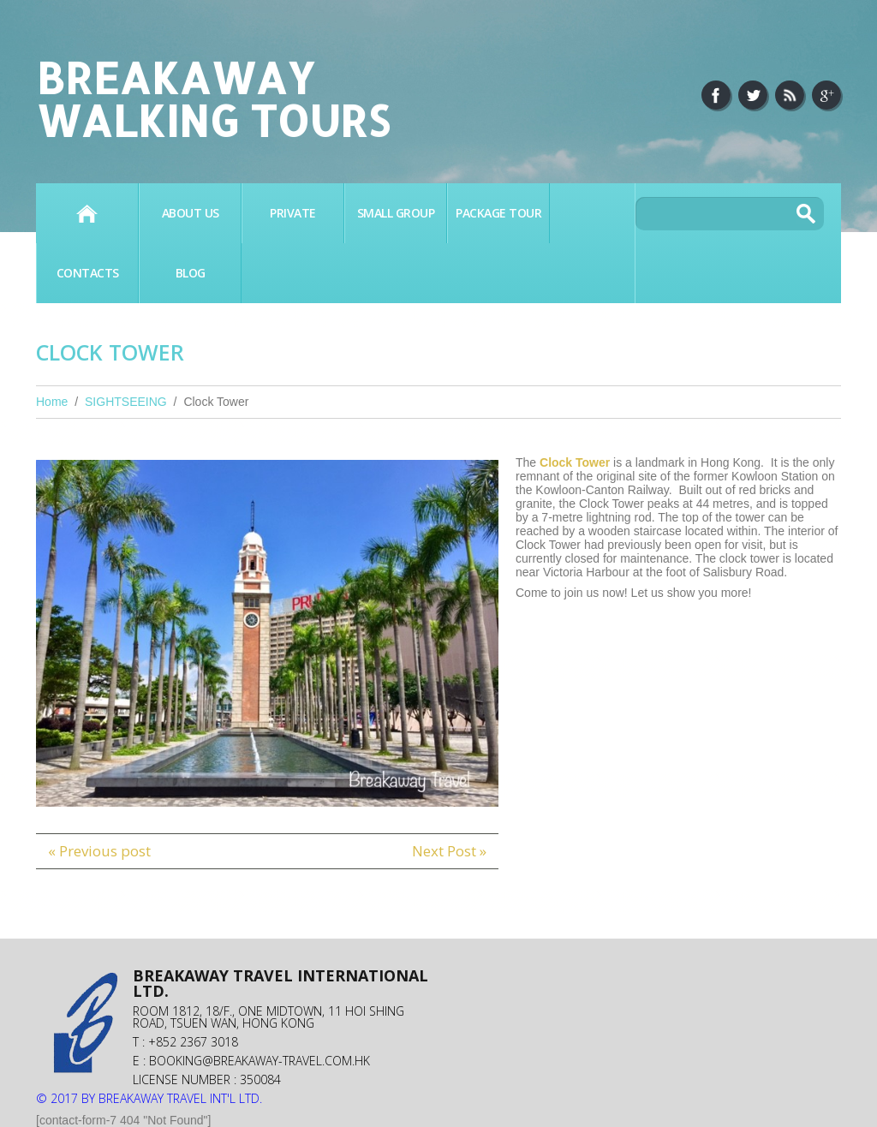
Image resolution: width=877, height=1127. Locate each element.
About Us (190, 213)
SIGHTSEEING (126, 401)
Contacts (88, 273)
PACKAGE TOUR (498, 213)
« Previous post (99, 851)
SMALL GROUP (396, 213)
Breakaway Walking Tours (213, 98)
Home (87, 213)
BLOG (191, 273)
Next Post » (449, 851)
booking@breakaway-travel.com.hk (259, 1060)
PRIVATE (293, 213)
